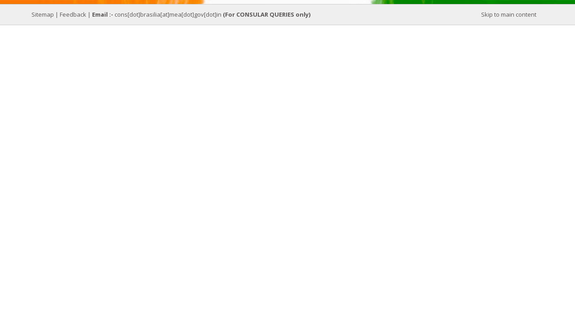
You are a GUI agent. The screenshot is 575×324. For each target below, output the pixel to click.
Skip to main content (508, 14)
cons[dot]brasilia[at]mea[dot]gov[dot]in (169, 14)
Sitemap (42, 14)
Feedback (73, 14)
